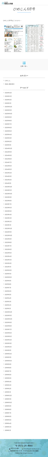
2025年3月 (8, 138)
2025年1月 (8, 145)
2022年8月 (8, 242)
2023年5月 (8, 211)
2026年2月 (8, 100)
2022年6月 (8, 249)
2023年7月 (8, 204)
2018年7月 (8, 413)
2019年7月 (8, 371)
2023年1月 (8, 225)
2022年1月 (8, 267)
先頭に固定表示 (9, 84)
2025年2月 (8, 141)
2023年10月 (8, 194)
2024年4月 (8, 173)
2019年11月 (8, 357)
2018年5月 (8, 420)
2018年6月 (8, 416)
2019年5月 (8, 378)
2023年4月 (8, 214)
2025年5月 (8, 131)
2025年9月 (8, 117)
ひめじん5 (6, 20)
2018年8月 (8, 409)
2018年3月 (8, 427)
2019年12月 (8, 354)
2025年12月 (8, 107)
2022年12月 (8, 228)
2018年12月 (8, 395)
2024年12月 (8, 148)
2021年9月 (8, 281)
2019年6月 (8, 375)
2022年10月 (8, 235)
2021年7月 (8, 288)
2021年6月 (8, 291)
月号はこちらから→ (15, 20)
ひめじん (7, 81)
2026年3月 (8, 96)
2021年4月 (8, 298)
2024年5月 (8, 169)
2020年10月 (8, 319)
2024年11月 (8, 152)
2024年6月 (8, 166)
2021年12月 (8, 270)
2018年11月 (8, 399)
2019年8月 (8, 368)
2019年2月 (8, 389)
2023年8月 (8, 201)
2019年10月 (8, 361)
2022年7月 (8, 246)
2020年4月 (8, 340)
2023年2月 (8, 221)
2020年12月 (8, 312)
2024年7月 (8, 162)
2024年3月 (8, 176)
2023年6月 (8, 208)
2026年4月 (8, 93)
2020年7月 (8, 329)
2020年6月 (8, 333)
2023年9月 (8, 197)
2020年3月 (8, 343)
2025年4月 (8, 134)
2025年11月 (8, 110)
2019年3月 (8, 385)
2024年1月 (8, 183)
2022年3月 (8, 260)
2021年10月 (8, 277)
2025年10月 (8, 114)
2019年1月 (8, 392)
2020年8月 (8, 326)
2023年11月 (8, 190)
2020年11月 (8, 315)
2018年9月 (8, 406)
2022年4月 (8, 256)
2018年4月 (8, 423)
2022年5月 (8, 253)
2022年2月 (8, 263)
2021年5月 (8, 295)
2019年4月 (8, 382)
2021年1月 (8, 308)
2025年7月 (8, 124)
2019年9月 (8, 364)
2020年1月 (8, 350)
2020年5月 (8, 336)
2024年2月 (8, 180)
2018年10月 (8, 402)
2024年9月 (8, 155)
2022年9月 (8, 239)
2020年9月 (8, 322)
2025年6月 (8, 127)
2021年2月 (8, 305)
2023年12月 (8, 187)
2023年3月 (8, 218)
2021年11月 (8, 274)
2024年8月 (8, 159)
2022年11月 (8, 232)
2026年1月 (8, 103)
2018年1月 (8, 430)
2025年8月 (8, 121)
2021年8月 (8, 284)
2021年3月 (8, 301)
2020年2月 (8, 347)
